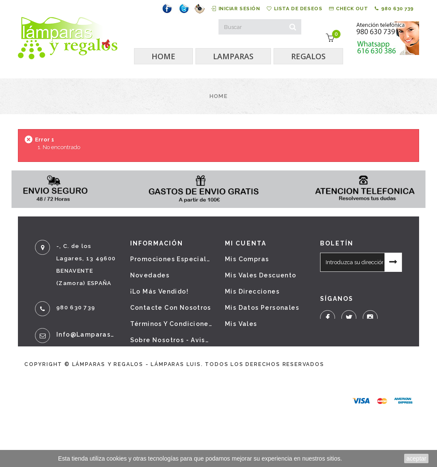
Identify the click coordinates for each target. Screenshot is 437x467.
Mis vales (241, 323)
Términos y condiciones (171, 323)
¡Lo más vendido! (159, 291)
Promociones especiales (171, 259)
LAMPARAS (233, 56)
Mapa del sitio (155, 388)
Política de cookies (164, 372)
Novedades (150, 275)
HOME (163, 56)
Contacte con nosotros (170, 307)
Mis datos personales (262, 307)
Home (218, 96)
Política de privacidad (169, 356)
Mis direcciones (252, 291)
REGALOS (308, 56)
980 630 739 (390, 8)
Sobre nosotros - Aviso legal (171, 340)
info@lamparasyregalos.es (86, 334)
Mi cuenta (245, 243)
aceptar (416, 458)
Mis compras (247, 259)
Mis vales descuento (261, 275)
